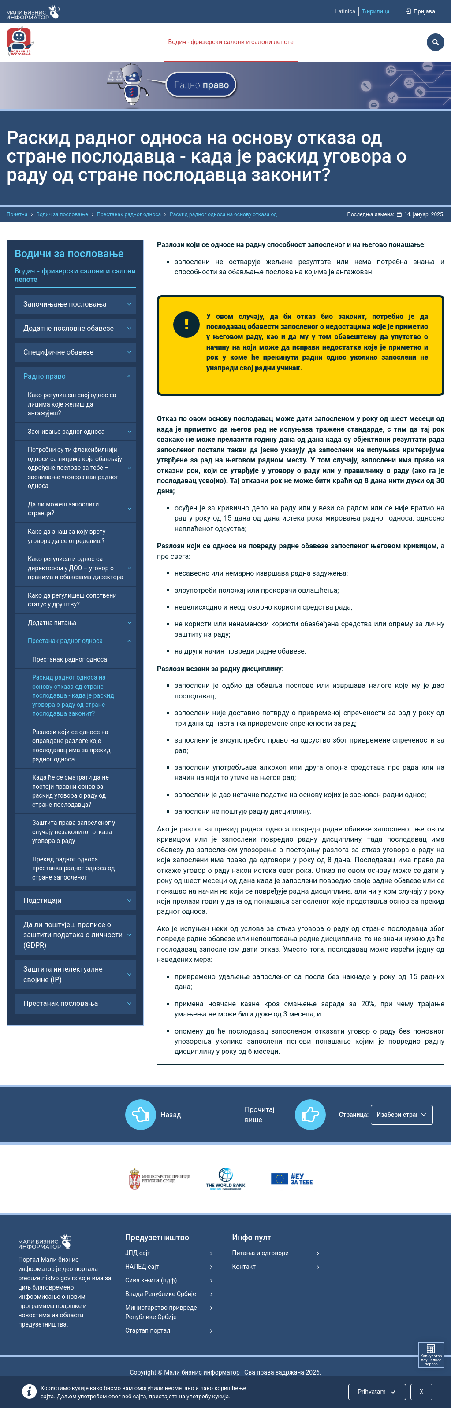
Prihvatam (378, 1391)
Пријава (419, 11)
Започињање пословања (65, 304)
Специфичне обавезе (58, 352)
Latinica (345, 11)
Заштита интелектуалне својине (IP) (63, 974)
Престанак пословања (60, 1003)
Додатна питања (52, 622)
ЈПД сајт (137, 1252)
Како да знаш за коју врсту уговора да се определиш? (66, 536)
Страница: (354, 1114)
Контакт (244, 1266)
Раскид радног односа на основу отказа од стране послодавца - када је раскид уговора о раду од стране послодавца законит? (73, 695)
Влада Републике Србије (160, 1293)
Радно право (44, 376)
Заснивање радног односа (66, 431)
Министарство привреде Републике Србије (161, 1312)
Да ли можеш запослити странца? (63, 509)
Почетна (17, 214)
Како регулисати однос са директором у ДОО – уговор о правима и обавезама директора (75, 567)
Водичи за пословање (69, 254)
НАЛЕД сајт (142, 1266)
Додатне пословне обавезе (68, 328)
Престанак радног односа (129, 214)
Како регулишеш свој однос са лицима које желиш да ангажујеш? (72, 404)
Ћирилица (376, 11)
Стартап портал (147, 1330)
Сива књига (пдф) (151, 1280)
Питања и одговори (260, 1252)
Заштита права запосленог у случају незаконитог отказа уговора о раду (73, 831)
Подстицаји (42, 900)
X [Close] (422, 1391)
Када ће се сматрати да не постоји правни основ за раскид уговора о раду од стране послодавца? (70, 791)
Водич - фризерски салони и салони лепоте (231, 41)
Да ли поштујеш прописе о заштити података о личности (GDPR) (73, 935)
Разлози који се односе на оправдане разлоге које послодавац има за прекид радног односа (71, 745)
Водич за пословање (62, 214)
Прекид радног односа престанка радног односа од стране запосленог (73, 868)
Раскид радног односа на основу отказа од (223, 214)
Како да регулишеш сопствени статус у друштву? (72, 600)
